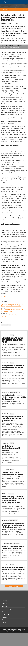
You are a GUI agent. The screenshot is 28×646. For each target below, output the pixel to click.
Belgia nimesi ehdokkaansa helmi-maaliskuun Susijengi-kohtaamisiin (13, 568)
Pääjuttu (8, 324)
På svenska (5, 620)
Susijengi (3, 324)
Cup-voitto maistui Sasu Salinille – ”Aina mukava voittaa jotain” (13, 547)
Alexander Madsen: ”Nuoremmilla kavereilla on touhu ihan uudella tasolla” (13, 340)
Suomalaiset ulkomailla (15, 392)
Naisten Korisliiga (7, 609)
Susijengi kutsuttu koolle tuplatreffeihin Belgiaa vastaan (12, 473)
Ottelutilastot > (5, 296)
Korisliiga (4, 9)
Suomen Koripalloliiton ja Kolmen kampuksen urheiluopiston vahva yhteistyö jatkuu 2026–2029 (13, 525)
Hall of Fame (5, 614)
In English (4, 617)
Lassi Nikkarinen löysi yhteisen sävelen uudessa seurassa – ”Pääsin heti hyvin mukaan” (14, 397)
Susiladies (5, 603)
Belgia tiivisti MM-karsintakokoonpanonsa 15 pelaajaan (11, 448)
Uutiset (8, 9)
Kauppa (4, 622)
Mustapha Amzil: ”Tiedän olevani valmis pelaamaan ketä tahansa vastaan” (13, 368)
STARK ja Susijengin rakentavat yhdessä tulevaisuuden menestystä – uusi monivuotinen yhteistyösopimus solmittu (13, 499)
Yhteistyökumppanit (14, 520)
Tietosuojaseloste (18, 631)
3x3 (3, 611)
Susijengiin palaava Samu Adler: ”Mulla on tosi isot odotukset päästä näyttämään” (12, 418)
